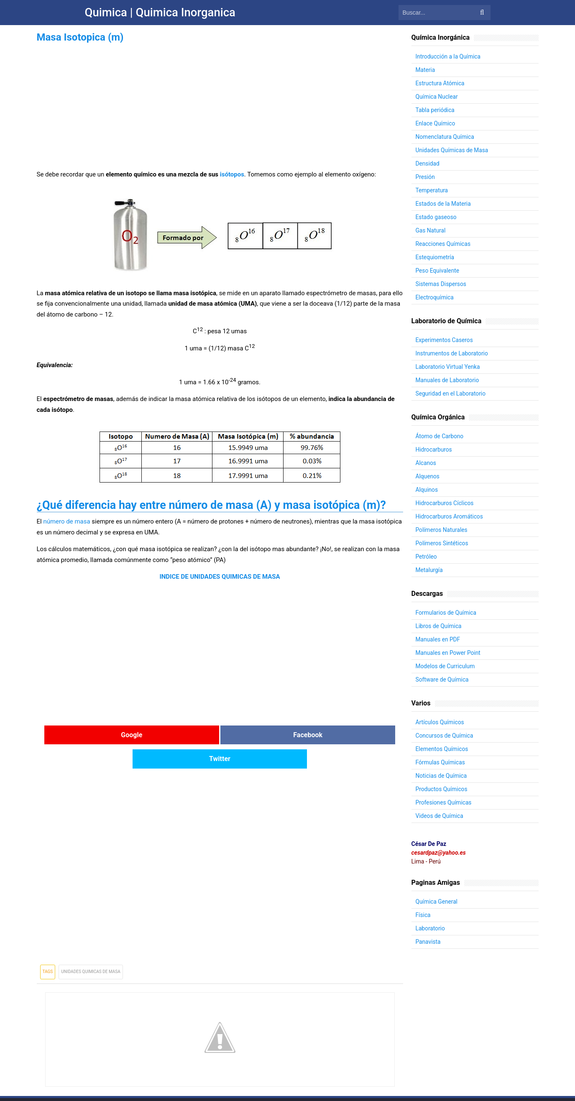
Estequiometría (435, 257)
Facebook (220, 735)
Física (423, 915)
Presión (425, 177)
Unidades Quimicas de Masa (90, 947)
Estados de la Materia (444, 203)
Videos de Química (440, 815)
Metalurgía (430, 570)
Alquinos (427, 489)
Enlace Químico (436, 123)
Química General (437, 901)
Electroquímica (435, 297)
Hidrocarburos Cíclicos (445, 503)
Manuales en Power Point (449, 652)
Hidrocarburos (434, 449)
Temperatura (432, 190)
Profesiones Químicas (444, 802)
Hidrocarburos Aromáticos (450, 516)
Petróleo (426, 556)
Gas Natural (431, 230)
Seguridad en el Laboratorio (451, 393)
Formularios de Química (447, 612)
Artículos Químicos (440, 722)
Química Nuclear (437, 96)
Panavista (428, 941)
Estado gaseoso (436, 217)
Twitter (342, 735)
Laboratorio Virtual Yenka (448, 366)
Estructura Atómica (440, 83)
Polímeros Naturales (442, 529)
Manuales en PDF (438, 639)
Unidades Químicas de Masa (453, 150)
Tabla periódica (435, 110)
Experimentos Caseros (445, 340)
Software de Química (443, 679)
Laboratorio (431, 928)
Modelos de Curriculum (446, 666)
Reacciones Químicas (444, 243)
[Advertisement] (220, 103)
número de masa (66, 521)
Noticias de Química (442, 775)
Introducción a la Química (449, 56)
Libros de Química (439, 626)
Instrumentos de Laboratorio (453, 353)
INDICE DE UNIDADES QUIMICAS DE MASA (219, 576)
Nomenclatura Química (445, 136)
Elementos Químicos (442, 749)
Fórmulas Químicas (441, 762)
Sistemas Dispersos (442, 284)
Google (97, 735)
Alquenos (428, 476)
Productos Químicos (442, 789)
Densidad (428, 163)
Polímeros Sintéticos (443, 543)
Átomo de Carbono (440, 436)
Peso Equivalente (438, 270)
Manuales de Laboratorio (448, 380)
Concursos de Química (445, 735)
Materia (426, 69)
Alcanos (426, 463)
